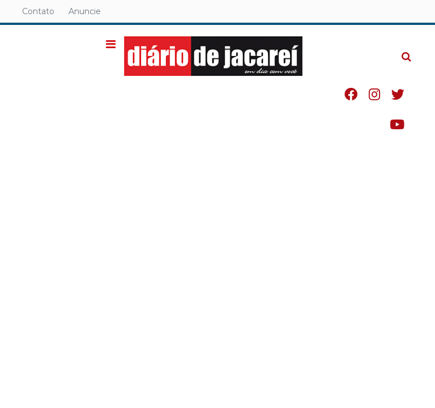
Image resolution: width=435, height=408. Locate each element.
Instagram (374, 94)
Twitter (398, 94)
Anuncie (85, 11)
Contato (38, 11)
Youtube (397, 124)
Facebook (351, 94)
